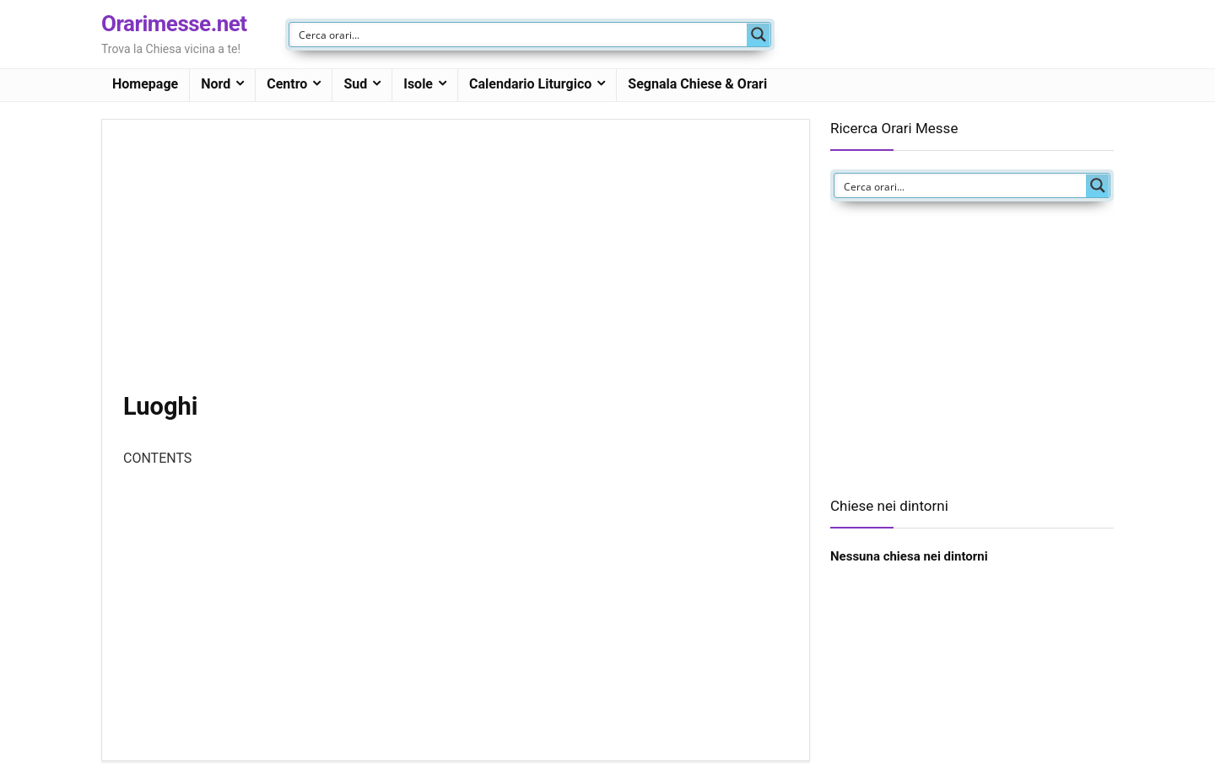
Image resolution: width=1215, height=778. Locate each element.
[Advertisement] (455, 266)
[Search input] (519, 34)
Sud (355, 84)
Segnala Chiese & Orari (697, 84)
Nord (215, 84)
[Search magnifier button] (758, 34)
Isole (418, 84)
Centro (287, 84)
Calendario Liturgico (530, 84)
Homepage (145, 84)
